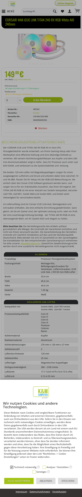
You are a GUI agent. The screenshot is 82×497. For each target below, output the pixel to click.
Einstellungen (59, 491)
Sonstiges (41, 471)
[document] (41, 433)
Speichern (68, 481)
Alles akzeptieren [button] (19, 481)
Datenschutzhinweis (40, 491)
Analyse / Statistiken (58, 467)
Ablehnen (46, 481)
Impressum (21, 491)
